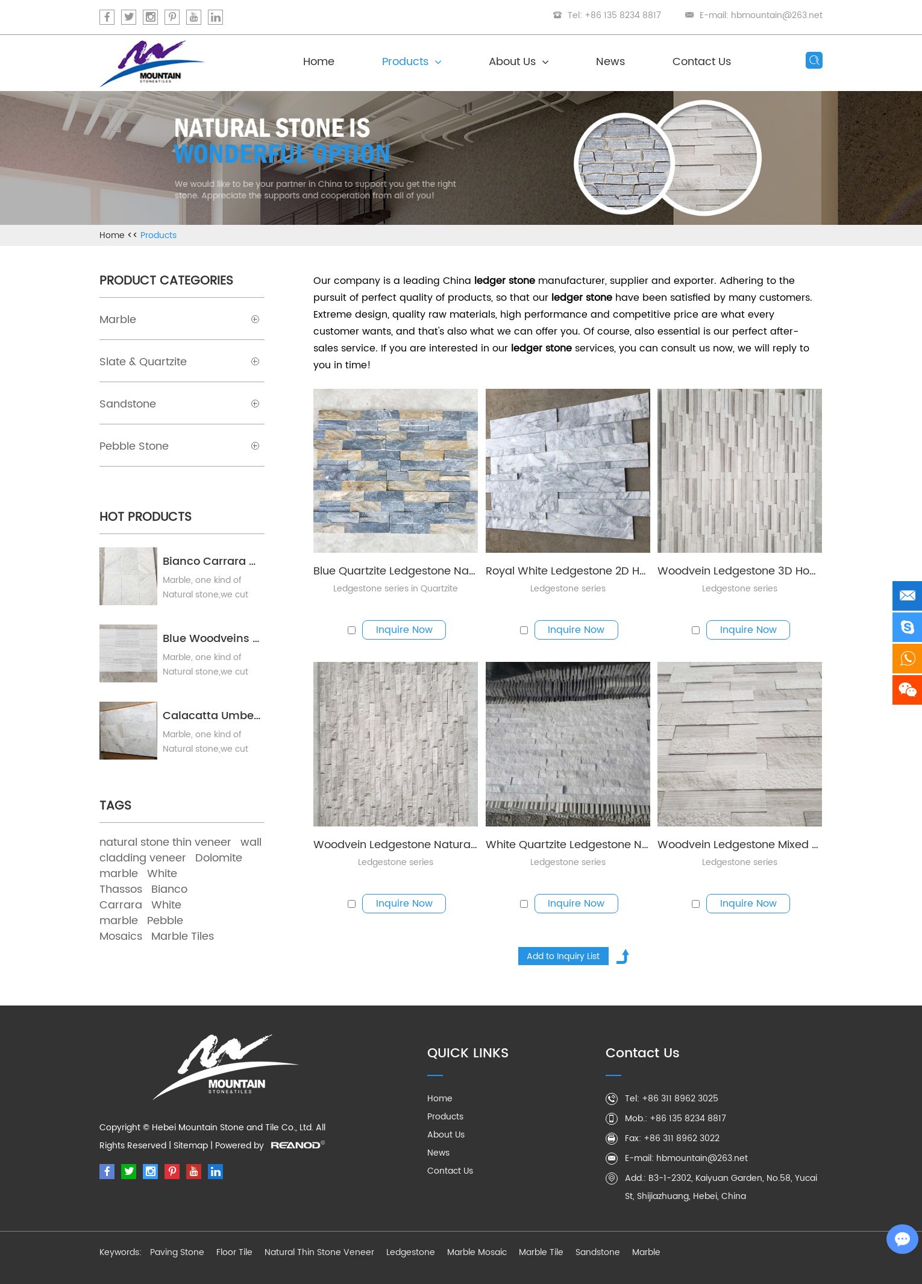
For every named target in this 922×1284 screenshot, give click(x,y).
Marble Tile (541, 1252)
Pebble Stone (179, 446)
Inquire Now (404, 630)
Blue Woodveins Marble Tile (214, 639)
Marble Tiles (182, 936)
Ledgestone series (568, 589)
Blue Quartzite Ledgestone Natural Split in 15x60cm (395, 571)
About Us (512, 62)
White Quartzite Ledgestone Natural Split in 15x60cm (568, 845)
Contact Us (702, 62)
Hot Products (145, 518)
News (610, 62)
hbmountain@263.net (777, 15)
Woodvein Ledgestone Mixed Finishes (739, 845)
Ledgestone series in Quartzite (395, 589)
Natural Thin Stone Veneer (319, 1252)
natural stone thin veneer (165, 842)
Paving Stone (177, 1252)
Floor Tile (234, 1252)
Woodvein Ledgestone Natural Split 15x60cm (395, 845)
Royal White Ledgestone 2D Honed (568, 571)
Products (405, 62)
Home (318, 62)
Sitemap (191, 1146)
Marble (179, 320)
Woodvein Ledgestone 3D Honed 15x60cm (739, 571)
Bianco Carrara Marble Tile (214, 561)
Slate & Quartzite (179, 362)
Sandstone (179, 404)
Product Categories (166, 281)
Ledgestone (410, 1252)
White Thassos (138, 881)
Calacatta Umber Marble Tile (214, 716)
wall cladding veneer (180, 850)
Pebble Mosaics (141, 928)
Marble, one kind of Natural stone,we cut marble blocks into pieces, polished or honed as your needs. (208, 665)
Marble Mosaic (477, 1252)
